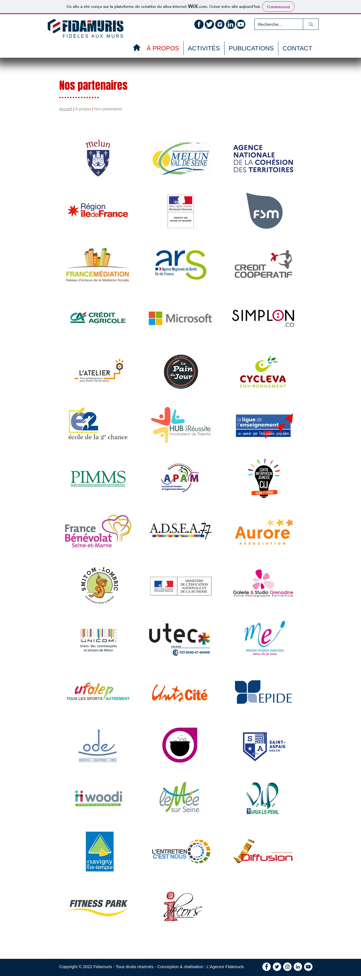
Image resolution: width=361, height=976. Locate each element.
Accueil (65, 109)
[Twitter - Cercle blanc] (277, 966)
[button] (251, 48)
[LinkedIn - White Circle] (298, 966)
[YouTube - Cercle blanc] (308, 966)
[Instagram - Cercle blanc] (287, 966)
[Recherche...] (274, 24)
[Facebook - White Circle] (266, 966)
